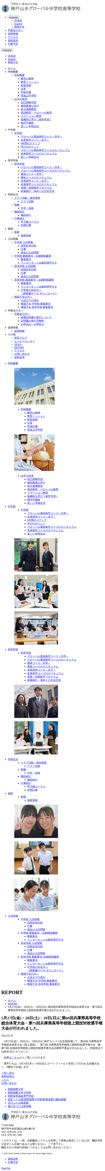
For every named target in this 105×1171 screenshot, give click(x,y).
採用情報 (13, 33)
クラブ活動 (27, 201)
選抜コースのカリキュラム (36, 177)
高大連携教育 (28, 109)
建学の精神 (27, 78)
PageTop (5, 1168)
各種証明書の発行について (36, 317)
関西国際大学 (15, 1089)
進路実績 (26, 235)
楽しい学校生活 (30, 126)
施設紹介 (19, 211)
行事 (23, 249)
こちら (15, 1057)
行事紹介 (19, 218)
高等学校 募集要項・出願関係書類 (34, 279)
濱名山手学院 (28, 95)
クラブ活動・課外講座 (27, 198)
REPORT (19, 347)
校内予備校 (27, 123)
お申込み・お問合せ (32, 324)
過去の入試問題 (30, 252)
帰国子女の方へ (23, 297)
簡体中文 (19, 27)
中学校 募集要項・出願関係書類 (32, 256)
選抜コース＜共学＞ (32, 174)
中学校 (18, 133)
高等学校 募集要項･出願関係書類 (40, 956)
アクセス (13, 37)
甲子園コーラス (30, 221)
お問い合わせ (22, 354)
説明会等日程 (28, 245)
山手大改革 (20, 99)
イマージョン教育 (31, 116)
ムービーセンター (24, 341)
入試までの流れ (30, 300)
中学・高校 (27, 208)
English (18, 23)
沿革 (23, 88)
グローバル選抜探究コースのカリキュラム (45, 150)
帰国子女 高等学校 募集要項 (37, 307)
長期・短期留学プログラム (36, 187)
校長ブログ (20, 337)
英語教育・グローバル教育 (36, 112)
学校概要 (19, 75)
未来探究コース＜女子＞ (35, 140)
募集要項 (26, 259)
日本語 (18, 20)
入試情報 (13, 915)
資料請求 (13, 40)
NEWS (18, 344)
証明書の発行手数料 (32, 320)
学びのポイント (30, 146)
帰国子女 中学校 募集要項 (36, 303)
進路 (16, 232)
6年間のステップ (30, 143)
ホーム (12, 68)
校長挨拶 (26, 85)
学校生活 (13, 759)
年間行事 (26, 225)
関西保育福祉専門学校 (21, 1096)
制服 (16, 204)
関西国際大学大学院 (19, 1092)
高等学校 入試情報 (25, 266)
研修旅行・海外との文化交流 (37, 191)
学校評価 (26, 92)
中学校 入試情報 (23, 242)
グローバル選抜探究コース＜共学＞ (41, 136)
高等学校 (19, 163)
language (13, 17)
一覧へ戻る (7, 1073)
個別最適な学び (30, 105)
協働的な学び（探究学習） (36, 119)
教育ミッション (30, 82)
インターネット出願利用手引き (39, 262)
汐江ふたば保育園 (18, 1102)
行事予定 (13, 44)
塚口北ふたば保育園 (19, 1106)
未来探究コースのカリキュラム (39, 153)
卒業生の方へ (15, 30)
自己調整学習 (28, 102)
